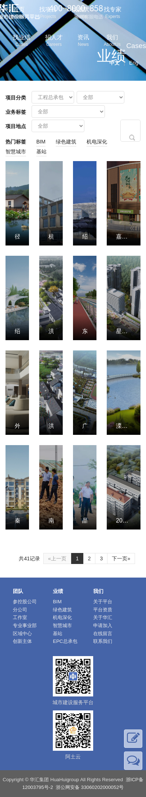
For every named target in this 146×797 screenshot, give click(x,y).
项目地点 (16, 126)
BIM (40, 142)
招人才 (54, 41)
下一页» (121, 558)
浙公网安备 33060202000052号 (90, 787)
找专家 (112, 13)
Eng (133, 63)
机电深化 (97, 142)
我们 (112, 41)
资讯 (83, 41)
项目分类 (16, 98)
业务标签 (16, 112)
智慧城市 (16, 151)
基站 (41, 151)
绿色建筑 (66, 142)
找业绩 (21, 41)
